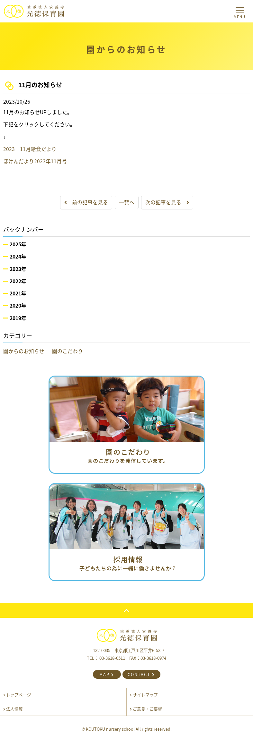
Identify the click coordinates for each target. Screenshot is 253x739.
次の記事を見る (167, 202)
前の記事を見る (86, 202)
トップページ (17, 695)
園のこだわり (67, 351)
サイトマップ (144, 695)
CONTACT (141, 674)
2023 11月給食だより (30, 149)
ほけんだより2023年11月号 (35, 161)
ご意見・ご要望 (146, 709)
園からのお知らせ (23, 351)
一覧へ (126, 202)
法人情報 (13, 709)
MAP (106, 674)
